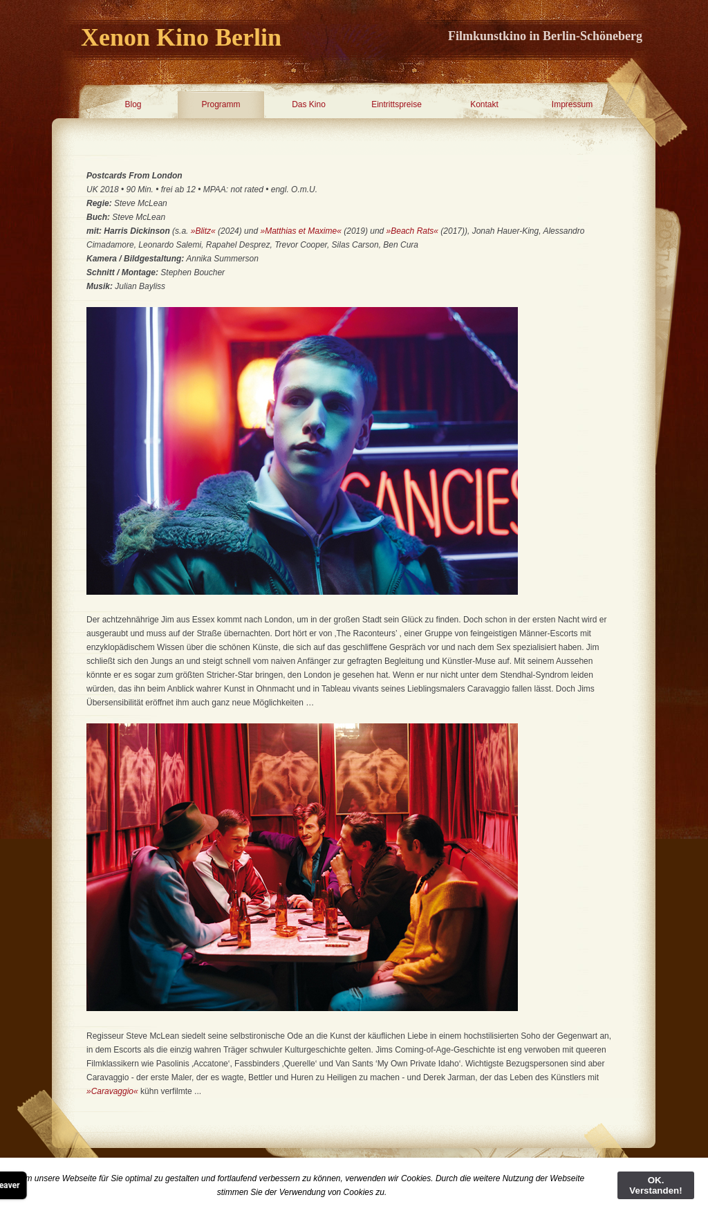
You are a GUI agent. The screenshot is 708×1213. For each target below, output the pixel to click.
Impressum (572, 104)
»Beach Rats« (412, 231)
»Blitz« (203, 231)
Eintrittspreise (396, 104)
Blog (132, 104)
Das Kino (309, 104)
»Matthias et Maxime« (300, 231)
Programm (220, 104)
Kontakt (484, 104)
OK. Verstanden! (655, 1185)
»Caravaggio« (112, 1091)
